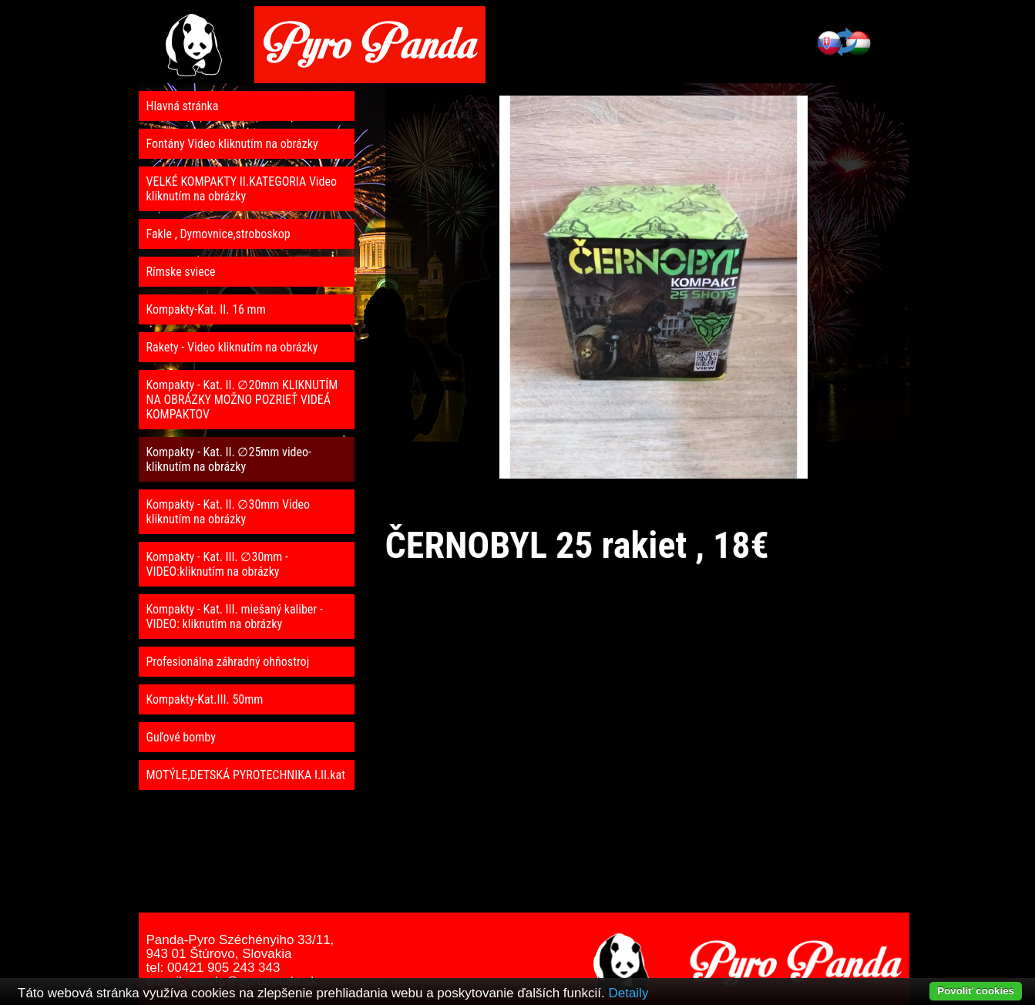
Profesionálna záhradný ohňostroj (228, 661)
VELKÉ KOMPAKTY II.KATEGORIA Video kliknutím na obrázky (242, 188)
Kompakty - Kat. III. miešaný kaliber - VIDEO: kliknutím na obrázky (234, 616)
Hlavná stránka (182, 106)
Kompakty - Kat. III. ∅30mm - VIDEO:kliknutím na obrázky (217, 564)
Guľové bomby (181, 737)
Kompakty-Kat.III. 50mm (205, 699)
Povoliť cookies (975, 991)
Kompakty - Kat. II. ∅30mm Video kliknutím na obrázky (228, 511)
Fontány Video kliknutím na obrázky (232, 143)
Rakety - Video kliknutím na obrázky (232, 347)
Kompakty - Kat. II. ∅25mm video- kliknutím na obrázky (229, 459)
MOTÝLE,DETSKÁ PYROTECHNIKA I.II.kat (245, 775)
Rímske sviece (181, 271)
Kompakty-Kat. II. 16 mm (206, 309)
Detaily (628, 993)
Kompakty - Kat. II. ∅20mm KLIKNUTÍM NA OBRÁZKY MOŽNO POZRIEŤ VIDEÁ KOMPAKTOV (242, 400)
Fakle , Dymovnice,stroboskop (218, 234)
